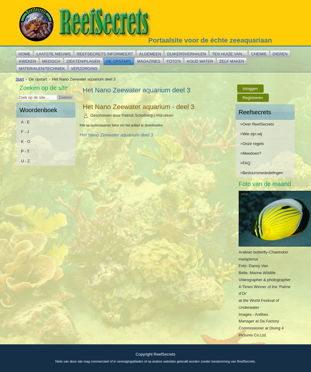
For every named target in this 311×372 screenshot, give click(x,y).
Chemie (259, 54)
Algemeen (150, 54)
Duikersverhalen (186, 54)
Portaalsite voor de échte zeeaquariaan (210, 40)
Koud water (200, 61)
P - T (25, 151)
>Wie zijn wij (251, 134)
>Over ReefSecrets (257, 124)
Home (24, 54)
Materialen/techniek (42, 68)
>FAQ (245, 163)
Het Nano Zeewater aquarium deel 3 (116, 134)
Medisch (51, 61)
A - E (25, 122)
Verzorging (84, 68)
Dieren (280, 54)
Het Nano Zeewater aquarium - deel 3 (138, 107)
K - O (25, 141)
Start (19, 79)
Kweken (27, 61)
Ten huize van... (228, 54)
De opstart (118, 61)
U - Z (25, 161)
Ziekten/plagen (83, 61)
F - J (25, 131)
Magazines (149, 61)
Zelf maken (231, 61)
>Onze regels (252, 143)
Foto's (173, 61)
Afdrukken (164, 115)
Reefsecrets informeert (105, 54)
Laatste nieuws (53, 54)
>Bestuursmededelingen (261, 172)
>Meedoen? (250, 153)
